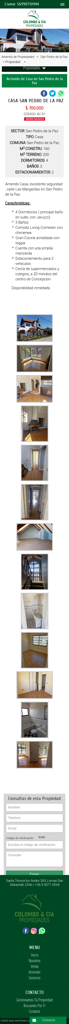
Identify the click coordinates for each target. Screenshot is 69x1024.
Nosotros (34, 960)
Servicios (34, 977)
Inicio (34, 955)
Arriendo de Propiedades (17, 57)
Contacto (34, 1011)
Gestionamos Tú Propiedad (34, 999)
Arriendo (34, 972)
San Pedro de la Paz (54, 57)
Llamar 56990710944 (22, 4)
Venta (34, 966)
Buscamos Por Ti (34, 1005)
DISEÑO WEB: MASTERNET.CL (15, 1021)
